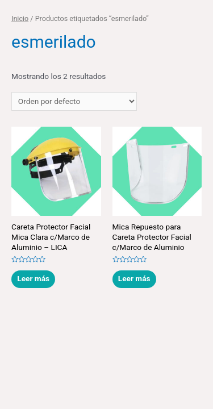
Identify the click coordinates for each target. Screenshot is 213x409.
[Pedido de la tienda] (74, 101)
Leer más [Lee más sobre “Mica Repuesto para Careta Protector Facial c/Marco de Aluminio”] (134, 278)
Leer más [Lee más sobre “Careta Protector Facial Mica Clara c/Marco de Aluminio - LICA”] (33, 278)
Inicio (19, 18)
